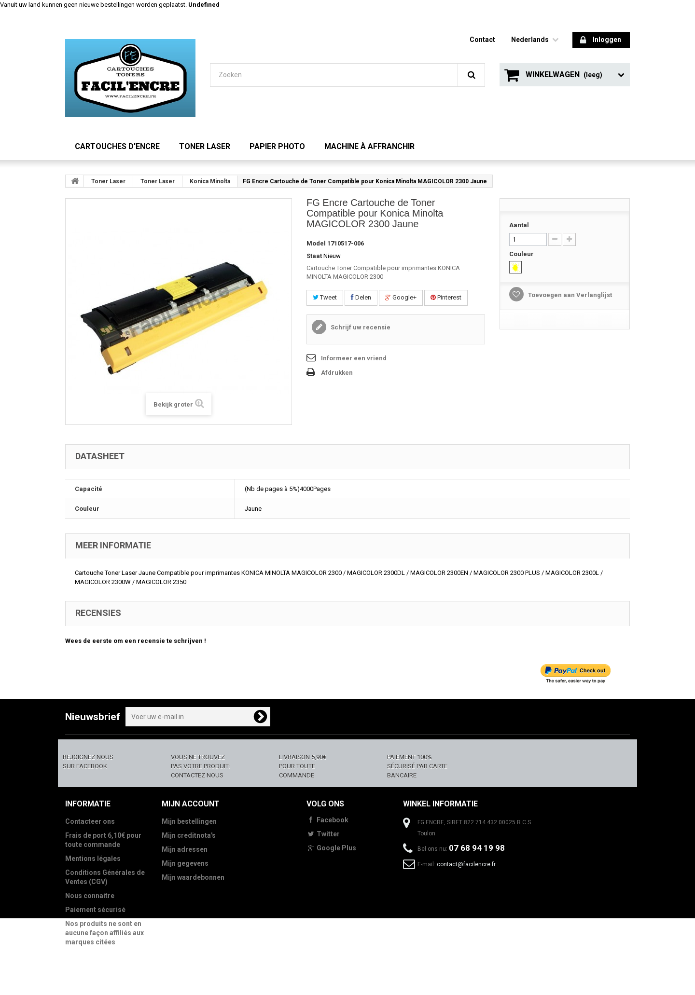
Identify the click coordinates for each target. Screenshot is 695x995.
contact (482, 39)
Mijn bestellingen (189, 821)
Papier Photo (277, 146)
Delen (361, 297)
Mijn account (191, 803)
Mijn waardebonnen (193, 877)
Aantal (519, 225)
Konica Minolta (210, 181)
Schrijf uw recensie (359, 327)
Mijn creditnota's (189, 835)
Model (316, 243)
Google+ (401, 297)
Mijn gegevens (185, 863)
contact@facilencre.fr (466, 864)
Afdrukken (337, 372)
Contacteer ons (90, 821)
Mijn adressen (185, 849)
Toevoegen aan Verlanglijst (569, 295)
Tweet (325, 297)
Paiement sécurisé (95, 909)
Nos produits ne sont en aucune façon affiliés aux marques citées (104, 933)
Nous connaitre (89, 896)
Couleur (522, 254)
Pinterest (446, 297)
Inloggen (600, 40)
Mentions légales (93, 858)
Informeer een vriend (354, 358)
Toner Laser (204, 146)
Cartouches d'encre (117, 146)
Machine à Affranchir (369, 146)
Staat (314, 255)
